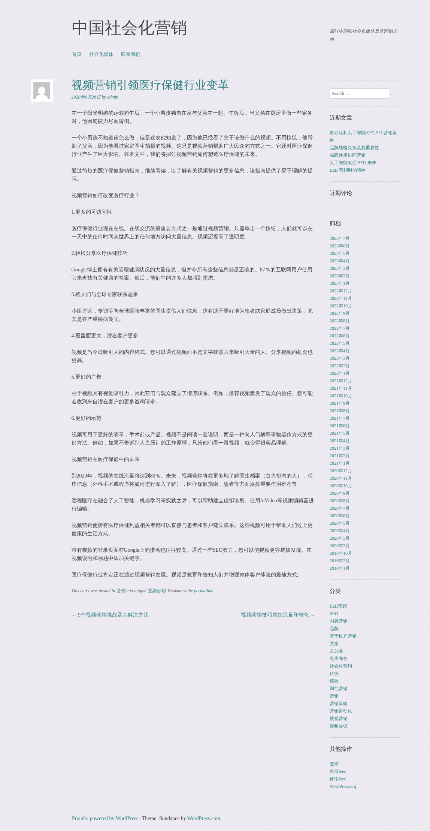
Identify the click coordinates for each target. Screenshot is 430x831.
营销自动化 (341, 711)
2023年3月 (340, 268)
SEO (334, 613)
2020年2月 (340, 545)
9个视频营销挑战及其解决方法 (110, 615)
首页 (77, 54)
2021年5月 (340, 433)
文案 (334, 643)
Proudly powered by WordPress (105, 818)
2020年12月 (341, 470)
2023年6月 (340, 246)
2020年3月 (340, 538)
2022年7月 (340, 328)
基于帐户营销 (343, 636)
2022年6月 (340, 335)
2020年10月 (341, 485)
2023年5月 (340, 253)
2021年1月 (340, 463)
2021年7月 (340, 418)
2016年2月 (340, 560)
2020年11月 (341, 478)
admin (112, 97)
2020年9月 (340, 493)
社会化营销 (341, 666)
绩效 (334, 681)
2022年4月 (340, 350)
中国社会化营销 (129, 27)
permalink (203, 590)
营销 (120, 590)
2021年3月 (340, 448)
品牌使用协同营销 (348, 155)
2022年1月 (340, 373)
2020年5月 (340, 523)
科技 (334, 673)
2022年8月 (340, 320)
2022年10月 (341, 305)
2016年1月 (340, 568)
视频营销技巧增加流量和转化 (278, 615)
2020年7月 (340, 508)
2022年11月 (341, 298)
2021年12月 (341, 380)
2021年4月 (340, 440)
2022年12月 (341, 290)
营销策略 (339, 703)
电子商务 (339, 658)
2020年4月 (340, 530)
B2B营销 (338, 606)
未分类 (336, 651)
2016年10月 (341, 553)
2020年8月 (340, 500)
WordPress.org (343, 786)
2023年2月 (340, 275)
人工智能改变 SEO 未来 (353, 162)
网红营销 (339, 688)
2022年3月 (340, 358)
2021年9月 (340, 403)
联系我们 (130, 54)
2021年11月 (341, 388)
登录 (334, 764)
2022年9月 (340, 313)
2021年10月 (341, 395)
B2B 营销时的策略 (348, 170)
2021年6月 (340, 425)
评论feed (338, 779)
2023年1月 (340, 283)
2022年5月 (340, 343)
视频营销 (157, 590)
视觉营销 (339, 718)
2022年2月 (340, 365)
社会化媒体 (101, 54)
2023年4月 (340, 261)
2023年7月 (340, 238)
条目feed (338, 771)
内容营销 (339, 621)
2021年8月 (340, 410)
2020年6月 (340, 515)
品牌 (334, 628)
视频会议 (339, 726)
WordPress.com (203, 818)
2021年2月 (340, 455)
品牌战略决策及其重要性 (354, 147)
